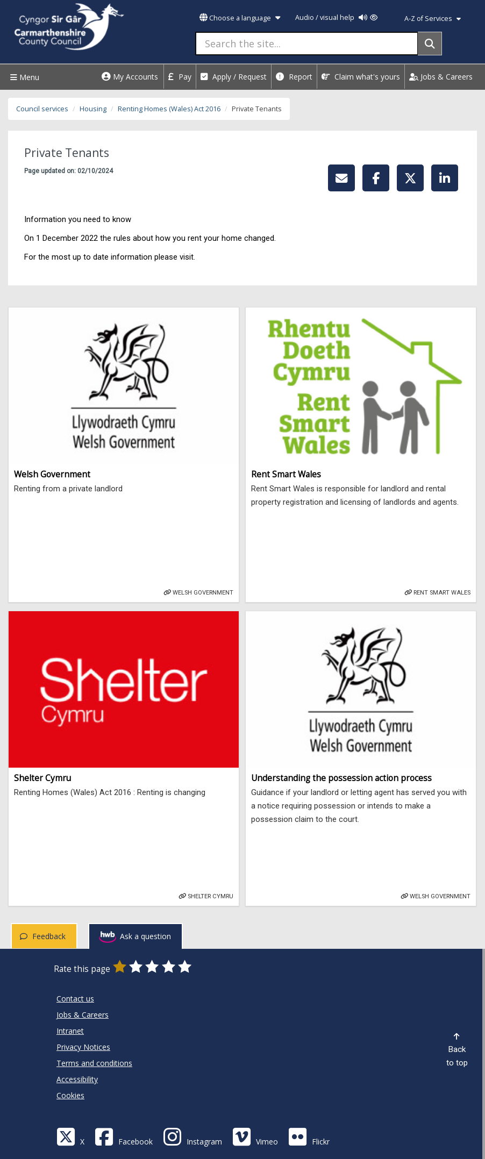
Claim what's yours (361, 76)
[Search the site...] (306, 43)
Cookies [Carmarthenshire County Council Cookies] (70, 1095)
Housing (93, 108)
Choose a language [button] (239, 18)
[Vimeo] (255, 1136)
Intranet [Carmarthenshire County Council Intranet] (70, 1031)
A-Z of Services (432, 18)
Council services (42, 108)
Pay (179, 76)
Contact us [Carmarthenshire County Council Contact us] (75, 998)
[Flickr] (309, 1136)
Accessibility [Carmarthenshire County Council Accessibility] (77, 1079)
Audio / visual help (336, 17)
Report (294, 76)
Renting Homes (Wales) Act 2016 (169, 108)
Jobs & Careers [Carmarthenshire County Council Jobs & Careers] (82, 1015)
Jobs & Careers (441, 76)
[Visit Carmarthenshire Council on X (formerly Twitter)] (70, 1136)
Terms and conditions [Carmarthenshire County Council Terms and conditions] (94, 1063)
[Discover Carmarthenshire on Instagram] (192, 1136)
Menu (23, 77)
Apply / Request (234, 76)
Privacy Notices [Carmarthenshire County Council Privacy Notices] (83, 1047)
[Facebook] (123, 1136)
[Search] (430, 43)
